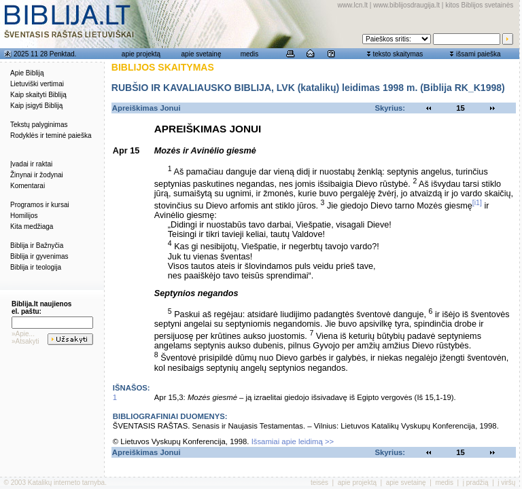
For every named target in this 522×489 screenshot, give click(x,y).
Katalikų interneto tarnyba (66, 482)
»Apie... (23, 334)
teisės (319, 482)
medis (250, 54)
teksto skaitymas (397, 54)
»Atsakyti (25, 341)
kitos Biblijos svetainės (479, 5)
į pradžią (476, 482)
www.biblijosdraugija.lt (406, 5)
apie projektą (141, 54)
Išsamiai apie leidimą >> (292, 441)
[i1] (477, 202)
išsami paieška (478, 54)
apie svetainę (201, 54)
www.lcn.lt (353, 5)
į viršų (506, 482)
